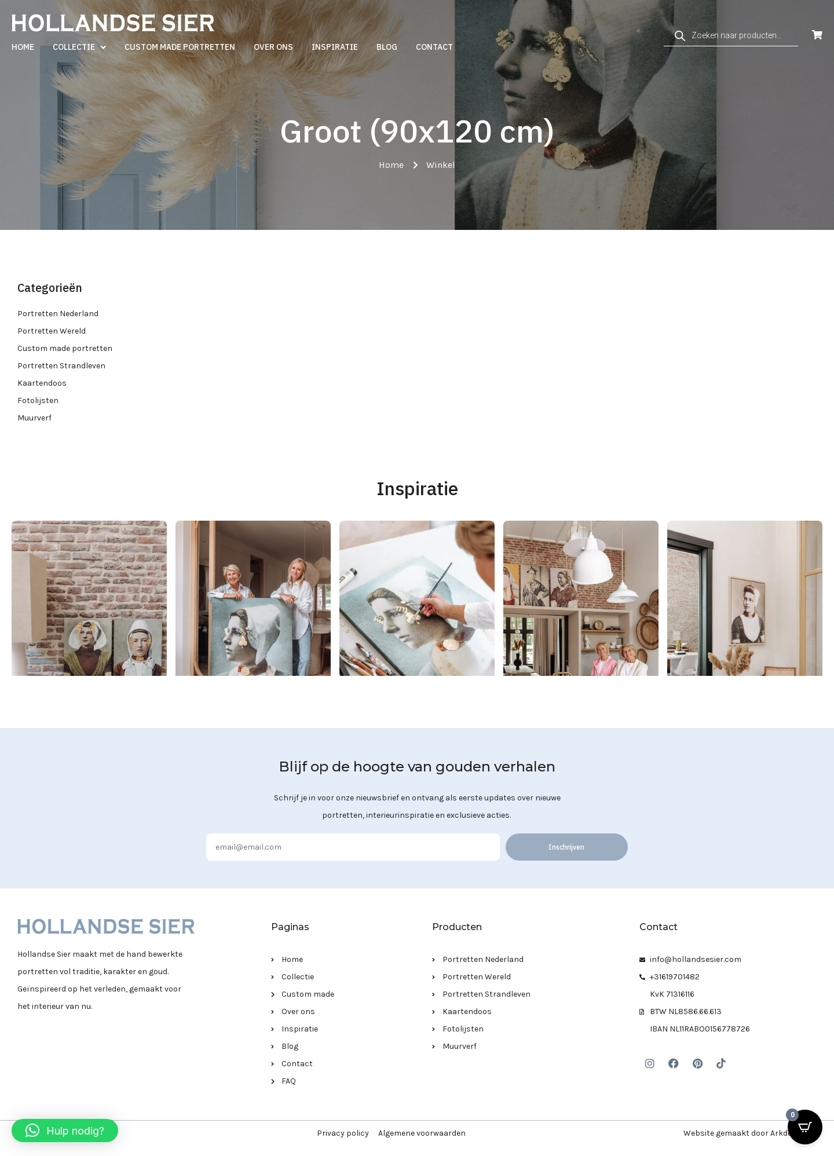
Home (23, 47)
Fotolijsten (37, 400)
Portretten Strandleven (61, 366)
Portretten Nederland (57, 314)
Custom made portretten (180, 47)
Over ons (273, 47)
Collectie (79, 47)
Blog (386, 47)
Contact (434, 47)
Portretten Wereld (51, 331)
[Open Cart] (817, 35)
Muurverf (34, 418)
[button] (65, 1130)
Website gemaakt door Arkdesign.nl (750, 1133)
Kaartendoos (42, 383)
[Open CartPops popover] (805, 1127)
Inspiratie (335, 47)
